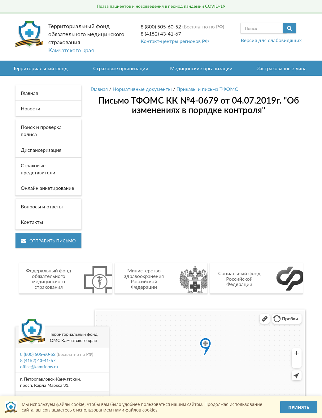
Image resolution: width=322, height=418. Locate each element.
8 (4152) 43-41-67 (161, 33)
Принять (298, 407)
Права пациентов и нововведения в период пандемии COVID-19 (161, 6)
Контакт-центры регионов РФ (175, 41)
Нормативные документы (142, 89)
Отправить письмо (48, 240)
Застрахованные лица (282, 68)
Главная (99, 89)
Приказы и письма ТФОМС (207, 89)
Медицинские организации (201, 68)
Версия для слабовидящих (271, 40)
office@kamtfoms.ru (39, 366)
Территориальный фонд (40, 68)
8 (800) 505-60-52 (161, 26)
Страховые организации (120, 68)
